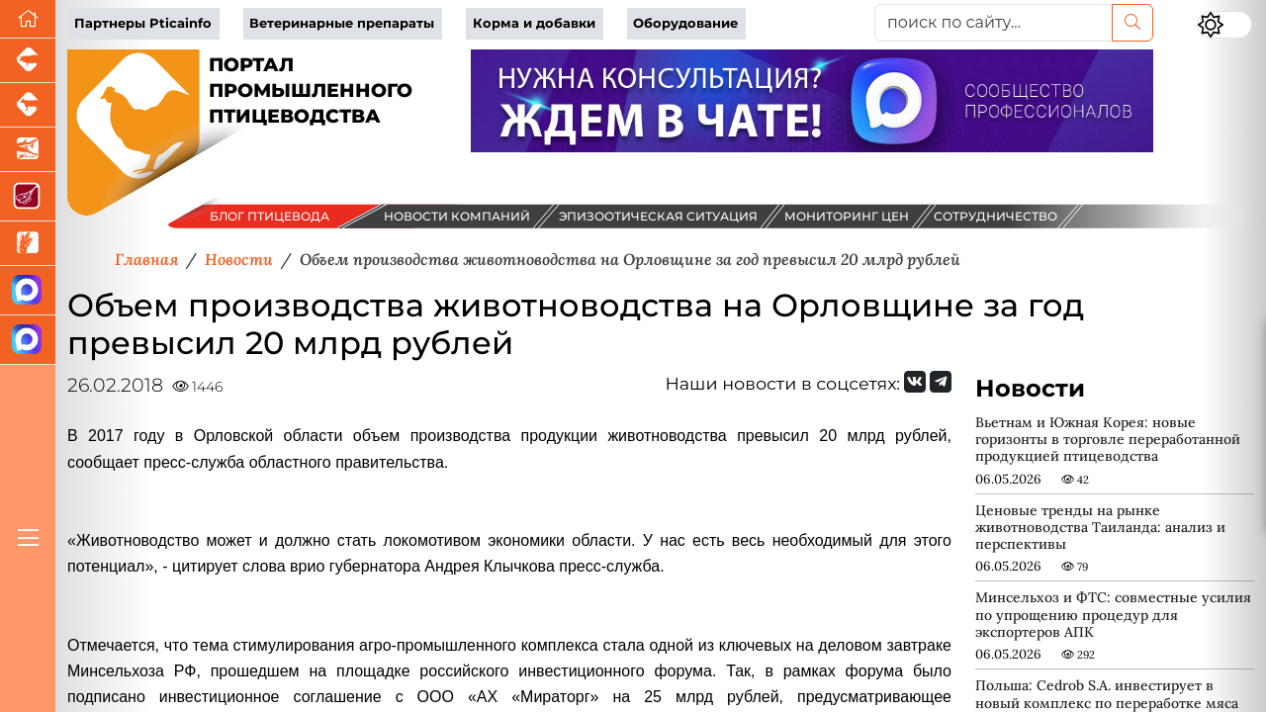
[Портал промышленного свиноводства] (27, 61)
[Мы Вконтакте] (915, 382)
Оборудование (685, 23)
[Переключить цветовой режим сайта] (1224, 25)
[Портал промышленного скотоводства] (27, 105)
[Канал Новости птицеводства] (27, 290)
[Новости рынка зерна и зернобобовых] (27, 244)
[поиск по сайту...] (993, 23)
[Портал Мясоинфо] (27, 197)
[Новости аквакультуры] (27, 150)
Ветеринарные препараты (341, 23)
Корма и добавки (534, 23)
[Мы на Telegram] (940, 382)
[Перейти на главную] (27, 19)
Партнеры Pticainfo (143, 23)
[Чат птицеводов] (27, 340)
